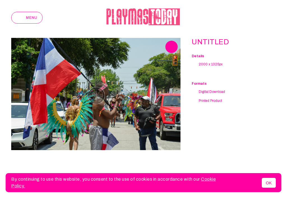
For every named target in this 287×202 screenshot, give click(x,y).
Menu (27, 17)
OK (269, 182)
